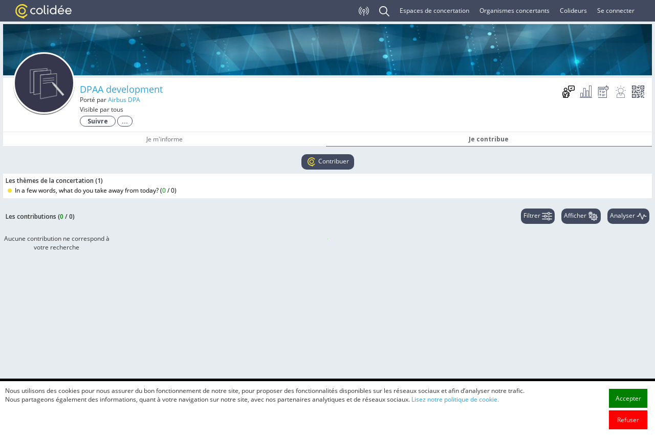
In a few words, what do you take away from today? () (92, 190)
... (125, 121)
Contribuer (328, 162)
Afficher (581, 216)
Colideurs (573, 10)
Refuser (628, 423)
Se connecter (616, 10)
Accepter (628, 401)
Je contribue (489, 139)
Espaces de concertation (434, 10)
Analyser (628, 216)
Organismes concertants (514, 10)
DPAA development (121, 89)
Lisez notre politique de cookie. (455, 402)
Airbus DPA (124, 99)
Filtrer (537, 216)
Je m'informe (164, 139)
